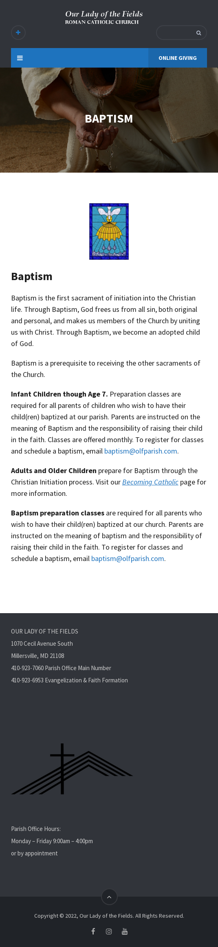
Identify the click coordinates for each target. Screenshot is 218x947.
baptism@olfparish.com (140, 451)
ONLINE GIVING (178, 57)
